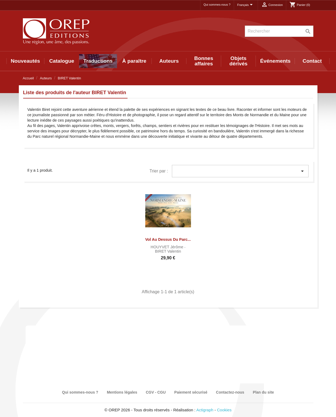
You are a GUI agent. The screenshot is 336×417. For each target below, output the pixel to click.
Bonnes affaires (203, 60)
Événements (275, 61)
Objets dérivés (238, 60)
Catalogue (61, 61)
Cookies (224, 410)
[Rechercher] (279, 31)
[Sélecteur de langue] (245, 5)
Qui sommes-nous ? (217, 4)
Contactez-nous (230, 392)
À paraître (134, 61)
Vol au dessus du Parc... (168, 239)
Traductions (98, 61)
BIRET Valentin (168, 251)
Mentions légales (122, 392)
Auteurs (169, 61)
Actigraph (204, 410)
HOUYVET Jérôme (167, 247)
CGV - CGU (156, 392)
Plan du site (263, 392)
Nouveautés (25, 61)
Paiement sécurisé (190, 392)
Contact (312, 61)
